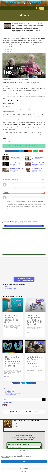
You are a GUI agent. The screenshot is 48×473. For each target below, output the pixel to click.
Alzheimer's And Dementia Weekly (23, 2)
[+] (26, 187)
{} (24, 187)
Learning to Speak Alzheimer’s (11, 390)
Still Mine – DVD (8, 49)
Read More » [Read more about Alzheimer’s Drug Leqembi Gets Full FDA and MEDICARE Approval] (29, 332)
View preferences (24, 468)
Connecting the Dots (9, 391)
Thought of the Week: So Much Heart (34, 226)
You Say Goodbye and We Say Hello (12, 393)
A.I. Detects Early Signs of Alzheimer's (14, 226)
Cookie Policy (23, 471)
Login (43, 179)
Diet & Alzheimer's (9, 286)
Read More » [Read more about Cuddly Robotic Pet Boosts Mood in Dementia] (29, 373)
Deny (24, 465)
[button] (46, 450)
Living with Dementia (14, 222)
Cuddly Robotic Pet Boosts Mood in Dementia (34, 360)
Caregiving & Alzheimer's (10, 288)
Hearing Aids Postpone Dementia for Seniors (11, 318)
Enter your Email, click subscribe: (18, 444)
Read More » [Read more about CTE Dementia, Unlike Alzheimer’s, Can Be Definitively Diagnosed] (6, 376)
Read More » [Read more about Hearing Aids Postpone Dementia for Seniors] (6, 332)
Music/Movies (23, 222)
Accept (24, 461)
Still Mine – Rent (8, 51)
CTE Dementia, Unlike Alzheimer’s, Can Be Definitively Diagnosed (12, 361)
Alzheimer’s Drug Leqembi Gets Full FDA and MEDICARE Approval (34, 320)
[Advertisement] (24, 241)
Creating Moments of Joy (10, 394)
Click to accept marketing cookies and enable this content (24, 65)
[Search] (44, 399)
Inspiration (8, 222)
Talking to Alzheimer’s (9, 392)
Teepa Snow (7, 289)
